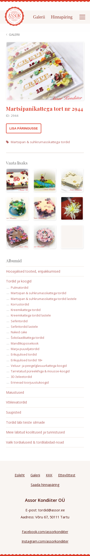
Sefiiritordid (19, 321)
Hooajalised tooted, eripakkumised (33, 271)
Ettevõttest (66, 475)
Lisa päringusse (23, 128)
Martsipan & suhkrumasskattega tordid (38, 142)
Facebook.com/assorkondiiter (45, 531)
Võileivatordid (16, 402)
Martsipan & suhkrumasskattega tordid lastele (44, 299)
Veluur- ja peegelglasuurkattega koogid (39, 366)
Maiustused (15, 392)
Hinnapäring (61, 17)
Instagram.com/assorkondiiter (45, 541)
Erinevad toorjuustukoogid (30, 382)
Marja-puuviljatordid (25, 349)
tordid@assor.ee (51, 510)
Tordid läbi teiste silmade (25, 422)
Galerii (39, 17)
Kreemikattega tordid (26, 310)
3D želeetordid (21, 377)
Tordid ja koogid (18, 281)
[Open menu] (82, 17)
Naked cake (19, 332)
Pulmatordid (19, 288)
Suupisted (13, 412)
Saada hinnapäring (45, 484)
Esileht (20, 475)
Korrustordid (20, 304)
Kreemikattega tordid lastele (31, 315)
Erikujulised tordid (24, 354)
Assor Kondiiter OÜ (45, 500)
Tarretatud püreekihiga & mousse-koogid (40, 371)
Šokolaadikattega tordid (27, 338)
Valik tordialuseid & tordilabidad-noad (35, 442)
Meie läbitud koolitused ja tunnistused (35, 432)
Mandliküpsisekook (24, 343)
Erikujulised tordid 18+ (26, 360)
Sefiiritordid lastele (24, 327)
